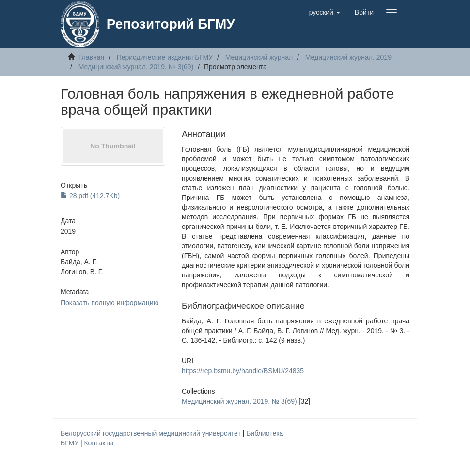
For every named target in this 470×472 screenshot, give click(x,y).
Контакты (98, 443)
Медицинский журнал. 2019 (348, 57)
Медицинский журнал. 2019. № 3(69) (136, 67)
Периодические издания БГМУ (165, 57)
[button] (324, 12)
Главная (91, 57)
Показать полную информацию (109, 302)
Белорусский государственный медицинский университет (152, 433)
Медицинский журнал (259, 57)
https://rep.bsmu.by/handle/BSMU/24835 (243, 371)
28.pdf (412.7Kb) (90, 195)
